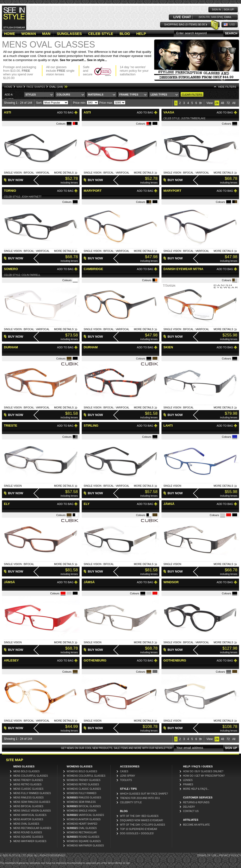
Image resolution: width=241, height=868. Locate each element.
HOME (9, 34)
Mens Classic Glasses (28, 789)
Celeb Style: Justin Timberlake (184, 118)
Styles (30, 94)
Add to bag (65, 112)
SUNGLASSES (69, 34)
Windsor (171, 582)
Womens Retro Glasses (83, 784)
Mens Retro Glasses (27, 784)
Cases (124, 771)
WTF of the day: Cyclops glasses (142, 824)
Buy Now (15, 180)
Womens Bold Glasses (82, 771)
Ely (7, 504)
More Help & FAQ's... (196, 789)
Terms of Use (207, 855)
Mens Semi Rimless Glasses (31, 802)
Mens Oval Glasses (26, 823)
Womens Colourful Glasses (86, 775)
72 (228, 103)
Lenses (188, 780)
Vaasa (168, 112)
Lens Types (159, 94)
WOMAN (28, 34)
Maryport (93, 190)
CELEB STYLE (100, 34)
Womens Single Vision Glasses (81, 811)
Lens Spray (127, 775)
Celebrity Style (131, 802)
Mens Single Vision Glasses (32, 810)
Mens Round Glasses (27, 832)
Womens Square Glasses (84, 841)
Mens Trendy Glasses (28, 780)
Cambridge (93, 269)
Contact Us (191, 811)
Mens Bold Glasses (26, 771)
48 (222, 103)
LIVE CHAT (182, 17)
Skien (168, 347)
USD (232, 24)
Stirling (91, 425)
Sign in (216, 9)
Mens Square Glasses (28, 837)
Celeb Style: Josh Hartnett (22, 196)
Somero (11, 269)
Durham (11, 347)
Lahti (168, 425)
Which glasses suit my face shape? (144, 793)
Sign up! (229, 9)
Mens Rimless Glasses (28, 797)
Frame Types (128, 94)
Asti (7, 112)
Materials (95, 94)
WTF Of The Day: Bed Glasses (139, 816)
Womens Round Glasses (83, 837)
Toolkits (126, 780)
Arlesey (11, 660)
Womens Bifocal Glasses (84, 806)
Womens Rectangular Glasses (82, 833)
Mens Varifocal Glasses (30, 815)
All (233, 103)
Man (19, 86)
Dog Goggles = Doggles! (137, 833)
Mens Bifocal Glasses (28, 806)
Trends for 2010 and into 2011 (140, 798)
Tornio (10, 190)
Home (8, 86)
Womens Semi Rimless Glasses (81, 802)
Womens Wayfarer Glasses (85, 845)
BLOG (125, 34)
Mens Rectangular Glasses (32, 828)
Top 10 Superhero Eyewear (138, 829)
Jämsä (169, 504)
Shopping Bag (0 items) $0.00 (184, 24)
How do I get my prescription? (204, 775)
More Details (64, 172)
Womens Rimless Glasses (84, 797)
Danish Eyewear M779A (183, 269)
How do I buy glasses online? (203, 771)
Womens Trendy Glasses (83, 780)
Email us (228, 17)
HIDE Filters (227, 86)
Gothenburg (95, 660)
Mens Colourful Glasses (30, 775)
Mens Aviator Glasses (28, 819)
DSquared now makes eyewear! (141, 820)
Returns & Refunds (196, 802)
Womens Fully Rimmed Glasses (81, 794)
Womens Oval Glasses (82, 828)
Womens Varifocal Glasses (85, 815)
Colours (63, 94)
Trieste (10, 425)
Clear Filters (192, 94)
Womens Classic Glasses (84, 789)
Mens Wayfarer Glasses (29, 841)
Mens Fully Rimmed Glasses (32, 793)
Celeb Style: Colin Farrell (22, 275)
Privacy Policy (230, 855)
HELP (141, 34)
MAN (46, 34)
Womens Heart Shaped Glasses (82, 824)
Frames (188, 784)
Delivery (189, 806)
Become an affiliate (196, 824)
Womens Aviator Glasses (84, 819)
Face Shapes (35, 86)
